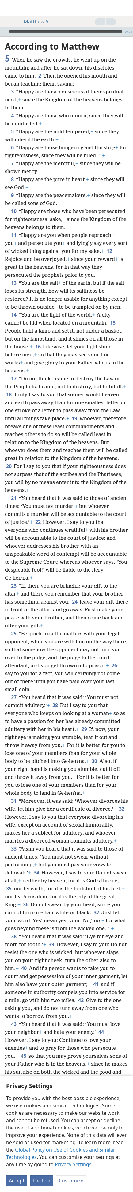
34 (36, 872)
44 (101, 1032)
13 (13, 283)
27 (13, 697)
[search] (125, 8)
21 (13, 498)
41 (96, 984)
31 (13, 801)
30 (94, 761)
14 (13, 314)
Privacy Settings (73, 1164)
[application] (66, 31)
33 (13, 848)
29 (84, 729)
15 (112, 322)
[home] (9, 8)
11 (13, 235)
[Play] (4, 31)
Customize (71, 1180)
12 (109, 251)
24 (74, 601)
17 (13, 378)
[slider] (66, 31)
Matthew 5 (32, 21)
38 (13, 936)
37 (96, 912)
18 (9, 394)
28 (55, 705)
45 (23, 1056)
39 (51, 944)
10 (13, 211)
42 (81, 1000)
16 (38, 346)
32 (121, 808)
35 (9, 888)
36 (25, 904)
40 (24, 968)
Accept (17, 1180)
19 (74, 418)
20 (9, 466)
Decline (41, 1180)
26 (114, 665)
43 (13, 1024)
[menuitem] (9, 8)
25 (13, 633)
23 (13, 585)
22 (38, 522)
